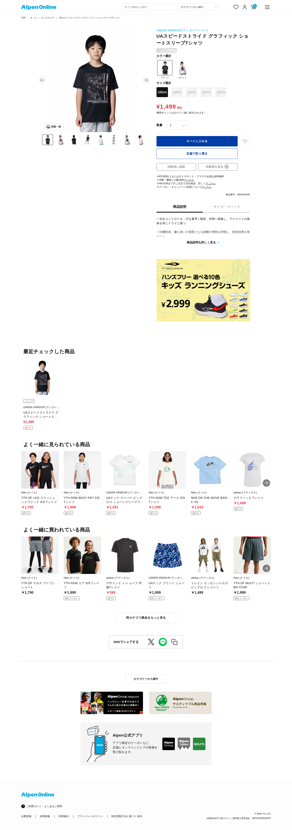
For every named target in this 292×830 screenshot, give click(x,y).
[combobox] (149, 7)
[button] (42, 80)
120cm (162, 92)
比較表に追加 (176, 166)
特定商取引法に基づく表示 (126, 816)
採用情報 (45, 816)
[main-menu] (267, 7)
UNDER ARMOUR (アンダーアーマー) (182, 30)
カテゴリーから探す (146, 678)
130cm (176, 92)
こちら (190, 179)
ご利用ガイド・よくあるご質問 (44, 806)
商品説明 (179, 206)
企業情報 (26, 816)
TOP (23, 18)
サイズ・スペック (227, 206)
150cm (206, 92)
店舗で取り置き (197, 153)
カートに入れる (197, 141)
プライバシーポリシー (90, 816)
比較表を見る (217, 166)
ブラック (165, 69)
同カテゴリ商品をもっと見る (146, 617)
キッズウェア (47, 18)
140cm (191, 92)
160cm (221, 92)
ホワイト (182, 69)
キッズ (33, 18)
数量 (159, 125)
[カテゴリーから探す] (199, 7)
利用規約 (63, 816)
